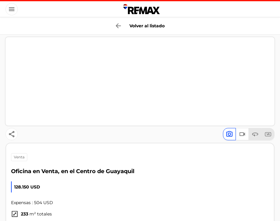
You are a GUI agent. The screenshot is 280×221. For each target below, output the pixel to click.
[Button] (12, 9)
